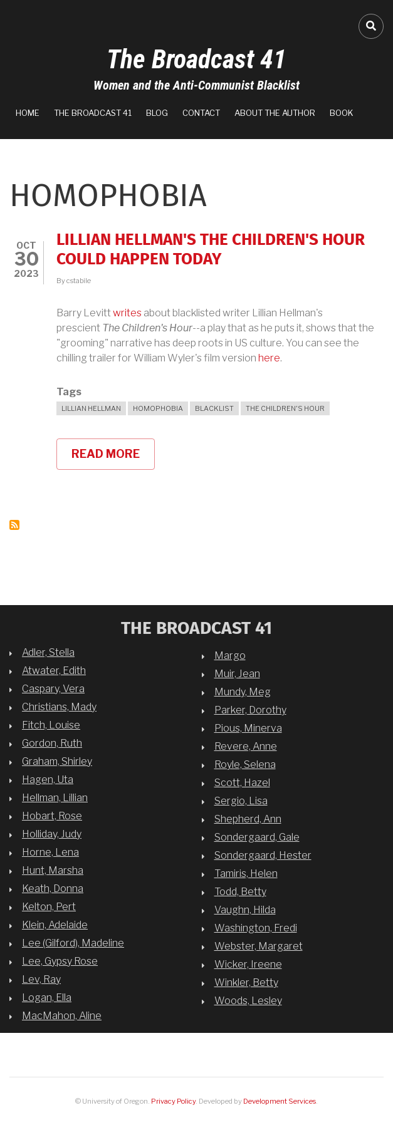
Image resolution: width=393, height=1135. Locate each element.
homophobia (158, 408)
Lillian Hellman (91, 408)
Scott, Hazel (242, 783)
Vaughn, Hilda (245, 910)
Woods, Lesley (248, 1001)
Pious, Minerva (248, 728)
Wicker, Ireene (248, 964)
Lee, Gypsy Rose (60, 961)
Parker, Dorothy (250, 710)
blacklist (214, 408)
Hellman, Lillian (55, 798)
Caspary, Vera (53, 689)
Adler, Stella (48, 652)
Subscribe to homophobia (14, 525)
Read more (113, 458)
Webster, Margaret (258, 946)
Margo (230, 655)
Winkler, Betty (246, 982)
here (269, 358)
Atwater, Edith (54, 670)
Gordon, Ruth (52, 743)
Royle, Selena (245, 764)
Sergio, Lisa (241, 801)
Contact (201, 113)
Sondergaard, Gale (257, 837)
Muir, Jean (237, 674)
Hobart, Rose (52, 816)
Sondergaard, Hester (263, 855)
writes (127, 313)
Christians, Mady (59, 707)
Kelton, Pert (49, 907)
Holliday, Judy (51, 834)
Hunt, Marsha (52, 870)
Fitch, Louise (51, 725)
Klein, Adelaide (55, 925)
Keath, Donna (52, 888)
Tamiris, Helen (246, 873)
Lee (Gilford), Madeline (73, 943)
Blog (157, 113)
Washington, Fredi (255, 928)
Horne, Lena (50, 852)
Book (342, 113)
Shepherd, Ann (247, 819)
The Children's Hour (285, 408)
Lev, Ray (41, 979)
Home (27, 113)
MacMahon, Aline (62, 1016)
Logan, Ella (46, 997)
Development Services (279, 1101)
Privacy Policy (173, 1101)
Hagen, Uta (47, 779)
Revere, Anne (245, 746)
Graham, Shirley (57, 761)
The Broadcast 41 (196, 59)
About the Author (274, 113)
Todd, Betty (240, 892)
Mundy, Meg (242, 692)
